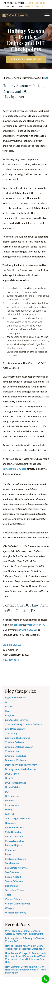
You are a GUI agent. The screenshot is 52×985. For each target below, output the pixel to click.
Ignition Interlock (14, 827)
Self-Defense (12, 862)
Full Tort (9, 813)
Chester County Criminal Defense (23, 723)
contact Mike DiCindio (14, 468)
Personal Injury (13, 845)
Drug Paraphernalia (15, 782)
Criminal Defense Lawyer (19, 746)
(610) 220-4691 (34, 6)
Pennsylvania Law (15, 840)
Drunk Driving (13, 786)
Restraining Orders (15, 858)
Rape (8, 854)
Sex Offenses (12, 871)
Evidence (10, 800)
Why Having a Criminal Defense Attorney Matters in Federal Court (24, 932)
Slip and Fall (11, 885)
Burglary (10, 714)
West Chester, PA (36, 624)
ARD (7, 701)
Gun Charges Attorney (17, 818)
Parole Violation (14, 836)
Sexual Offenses (14, 880)
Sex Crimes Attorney (16, 867)
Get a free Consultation (26, 59)
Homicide (10, 822)
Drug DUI (10, 777)
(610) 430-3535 (36, 3)
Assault (9, 706)
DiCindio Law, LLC (12, 644)
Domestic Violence (15, 759)
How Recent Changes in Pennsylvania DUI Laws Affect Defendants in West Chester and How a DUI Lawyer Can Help (25, 957)
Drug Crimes (12, 773)
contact (18, 624)
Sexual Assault (13, 876)
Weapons (10, 907)
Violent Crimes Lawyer (17, 903)
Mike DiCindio (13, 831)
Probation (10, 849)
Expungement (12, 804)
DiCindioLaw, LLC (28, 629)
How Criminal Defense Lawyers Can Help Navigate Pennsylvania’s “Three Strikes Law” (25, 969)
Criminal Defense (14, 741)
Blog (7, 710)
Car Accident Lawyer (16, 719)
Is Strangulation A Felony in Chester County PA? (24, 939)
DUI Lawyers (12, 795)
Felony (8, 809)
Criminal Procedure (15, 755)
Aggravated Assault (16, 697)
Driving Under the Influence (20, 768)
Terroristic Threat (15, 889)
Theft (8, 894)
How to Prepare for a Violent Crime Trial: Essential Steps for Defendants (25, 947)
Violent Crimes (13, 898)
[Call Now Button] (45, 979)
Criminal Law (12, 750)
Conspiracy (11, 732)
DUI (46, 77)
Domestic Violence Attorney (21, 764)
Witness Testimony (15, 912)
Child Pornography (15, 728)
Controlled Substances (17, 737)
